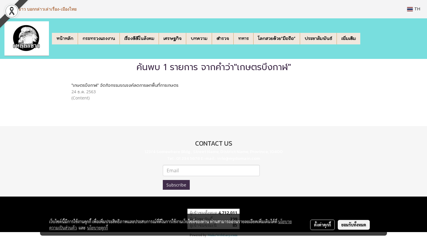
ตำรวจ (222, 38)
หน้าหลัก (64, 38)
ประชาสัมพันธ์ (318, 38)
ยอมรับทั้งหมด (353, 224)
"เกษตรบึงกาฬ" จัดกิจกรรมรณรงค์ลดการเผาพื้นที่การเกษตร (125, 85)
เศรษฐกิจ (172, 38)
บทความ (199, 38)
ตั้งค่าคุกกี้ (322, 224)
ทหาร (243, 38)
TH (413, 9)
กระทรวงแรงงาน (98, 38)
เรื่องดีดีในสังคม (139, 38)
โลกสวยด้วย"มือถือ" (276, 38)
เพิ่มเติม (348, 38)
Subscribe (176, 185)
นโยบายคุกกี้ (97, 227)
